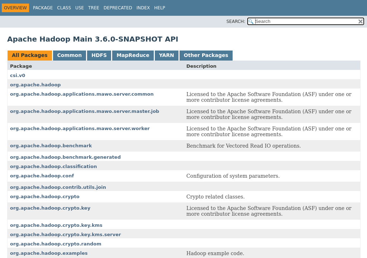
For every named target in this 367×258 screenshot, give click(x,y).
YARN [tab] (166, 55)
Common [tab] (69, 55)
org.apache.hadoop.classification (53, 166)
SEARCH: (236, 21)
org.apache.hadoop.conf (42, 175)
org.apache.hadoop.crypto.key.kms (56, 225)
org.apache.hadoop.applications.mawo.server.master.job (84, 111)
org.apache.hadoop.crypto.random (55, 244)
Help (159, 7)
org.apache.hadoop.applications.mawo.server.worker (80, 128)
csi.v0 (17, 75)
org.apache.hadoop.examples (48, 253)
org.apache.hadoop (35, 84)
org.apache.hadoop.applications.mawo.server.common (82, 94)
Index (143, 7)
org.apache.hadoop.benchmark (51, 145)
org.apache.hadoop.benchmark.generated (65, 157)
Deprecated (118, 7)
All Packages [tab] (30, 55)
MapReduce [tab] (132, 55)
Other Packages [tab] (206, 55)
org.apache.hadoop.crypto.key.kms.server (65, 234)
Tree (93, 7)
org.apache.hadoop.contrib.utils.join (58, 187)
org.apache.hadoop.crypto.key (50, 208)
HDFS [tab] (99, 55)
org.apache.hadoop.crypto (45, 196)
